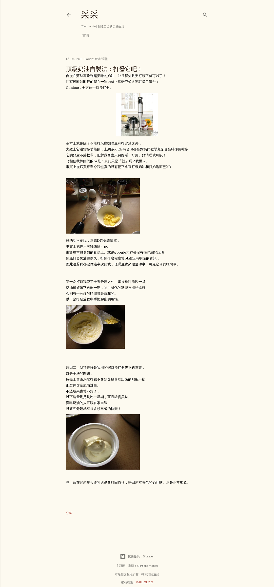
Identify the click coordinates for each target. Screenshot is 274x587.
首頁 (85, 35)
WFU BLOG (144, 582)
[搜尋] (205, 13)
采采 (89, 14)
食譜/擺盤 (101, 59)
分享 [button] (69, 513)
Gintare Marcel (147, 566)
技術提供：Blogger (137, 556)
